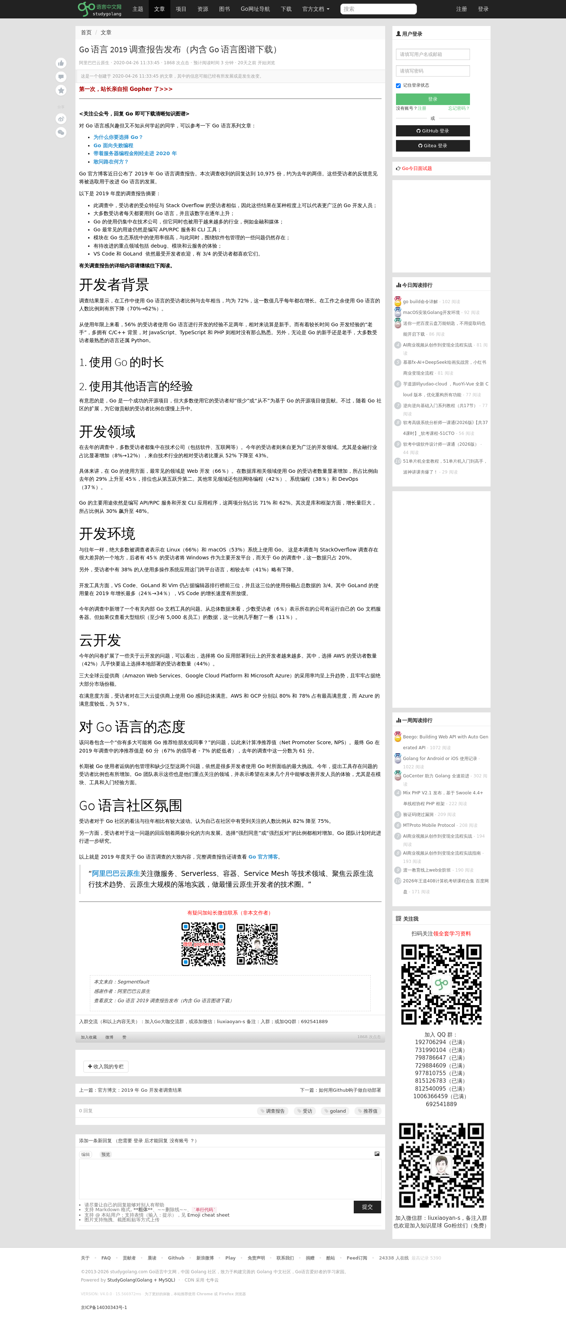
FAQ (106, 1258)
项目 (181, 9)
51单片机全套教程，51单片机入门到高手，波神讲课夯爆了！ (445, 467)
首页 (86, 32)
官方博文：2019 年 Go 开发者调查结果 (140, 1090)
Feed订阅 (357, 1258)
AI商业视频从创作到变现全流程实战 (438, 345)
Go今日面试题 (417, 168)
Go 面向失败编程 (113, 145)
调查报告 (273, 1111)
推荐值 (368, 1111)
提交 (367, 1207)
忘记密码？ (459, 108)
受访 (304, 1111)
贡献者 (129, 1258)
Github (176, 1258)
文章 (159, 9)
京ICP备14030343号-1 (104, 1307)
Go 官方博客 (263, 857)
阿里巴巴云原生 (116, 873)
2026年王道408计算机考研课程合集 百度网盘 (446, 886)
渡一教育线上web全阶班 (427, 870)
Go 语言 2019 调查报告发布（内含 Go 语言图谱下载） (175, 1000)
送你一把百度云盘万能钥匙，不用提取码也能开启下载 (444, 329)
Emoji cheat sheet (208, 1215)
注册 (461, 9)
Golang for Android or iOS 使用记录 (440, 758)
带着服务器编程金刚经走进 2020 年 (135, 153)
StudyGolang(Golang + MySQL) (141, 1280)
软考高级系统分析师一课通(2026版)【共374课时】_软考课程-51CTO (445, 428)
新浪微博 (205, 1258)
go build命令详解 (420, 301)
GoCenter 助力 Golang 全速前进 (436, 775)
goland (335, 1111)
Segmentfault (133, 982)
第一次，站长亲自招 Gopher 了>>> (126, 89)
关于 (85, 1258)
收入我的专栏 (106, 1066)
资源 (202, 9)
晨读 (152, 1258)
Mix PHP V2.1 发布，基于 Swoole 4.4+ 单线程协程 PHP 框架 (443, 798)
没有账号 (179, 1140)
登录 (483, 9)
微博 (109, 1037)
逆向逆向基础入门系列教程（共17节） (440, 405)
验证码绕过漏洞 (418, 814)
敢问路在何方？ (111, 162)
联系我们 (285, 1258)
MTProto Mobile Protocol (429, 825)
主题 (137, 9)
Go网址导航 (256, 7)
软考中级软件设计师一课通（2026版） (441, 444)
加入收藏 (89, 1037)
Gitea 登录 (432, 145)
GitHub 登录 (433, 131)
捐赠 (310, 1258)
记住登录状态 (412, 85)
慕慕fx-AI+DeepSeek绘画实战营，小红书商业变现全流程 (444, 368)
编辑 (85, 1154)
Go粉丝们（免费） (466, 1225)
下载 (286, 9)
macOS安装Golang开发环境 (431, 312)
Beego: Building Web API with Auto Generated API (445, 742)
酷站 (330, 1258)
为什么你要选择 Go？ (118, 137)
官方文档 (316, 9)
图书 (224, 9)
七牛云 (212, 1280)
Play (230, 1258)
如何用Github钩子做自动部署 (350, 1090)
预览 (105, 1154)
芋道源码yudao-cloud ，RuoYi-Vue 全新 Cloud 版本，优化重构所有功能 (446, 389)
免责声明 (256, 1258)
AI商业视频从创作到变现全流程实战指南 (442, 853)
